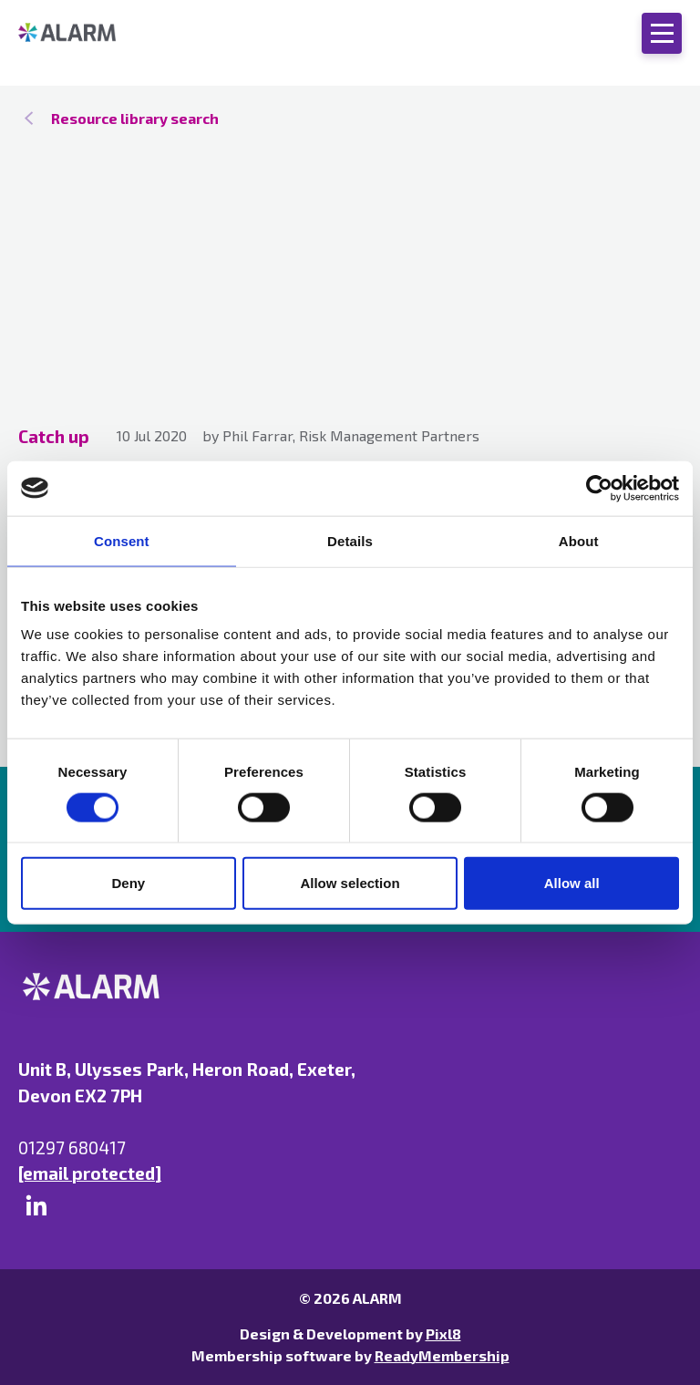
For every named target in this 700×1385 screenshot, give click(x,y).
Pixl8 (443, 1333)
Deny (128, 883)
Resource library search (135, 118)
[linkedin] (36, 1205)
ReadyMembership (442, 1355)
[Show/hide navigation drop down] (662, 33)
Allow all (572, 883)
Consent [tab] (121, 540)
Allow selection (349, 883)
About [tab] (579, 540)
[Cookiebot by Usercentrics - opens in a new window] (599, 487)
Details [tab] (350, 540)
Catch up (53, 436)
